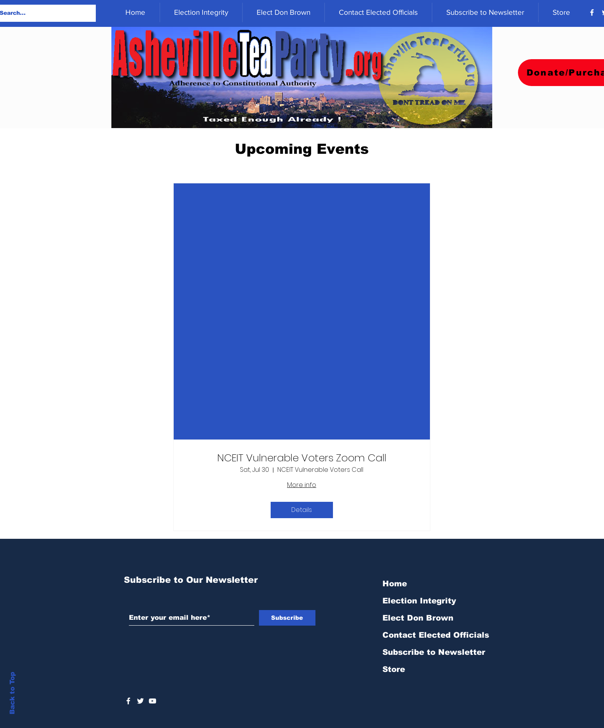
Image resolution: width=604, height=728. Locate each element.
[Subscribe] (287, 618)
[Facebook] (592, 12)
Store (393, 669)
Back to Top (12, 693)
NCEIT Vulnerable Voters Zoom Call (301, 458)
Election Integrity (419, 600)
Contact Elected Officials (435, 635)
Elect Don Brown (417, 618)
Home (394, 583)
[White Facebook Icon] (128, 700)
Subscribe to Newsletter (433, 652)
